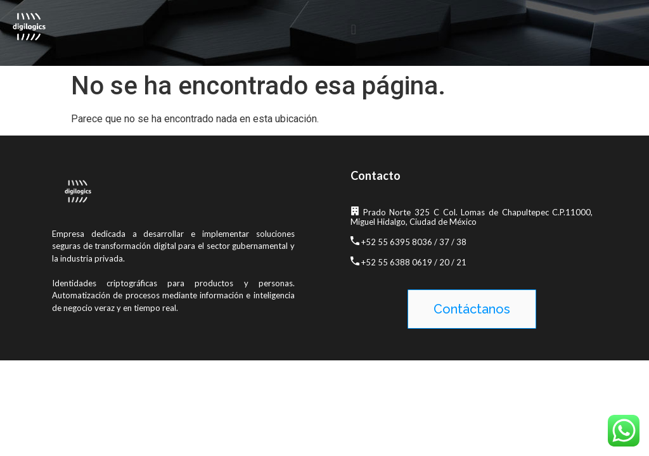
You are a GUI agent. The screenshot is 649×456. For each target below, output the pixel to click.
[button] (353, 29)
